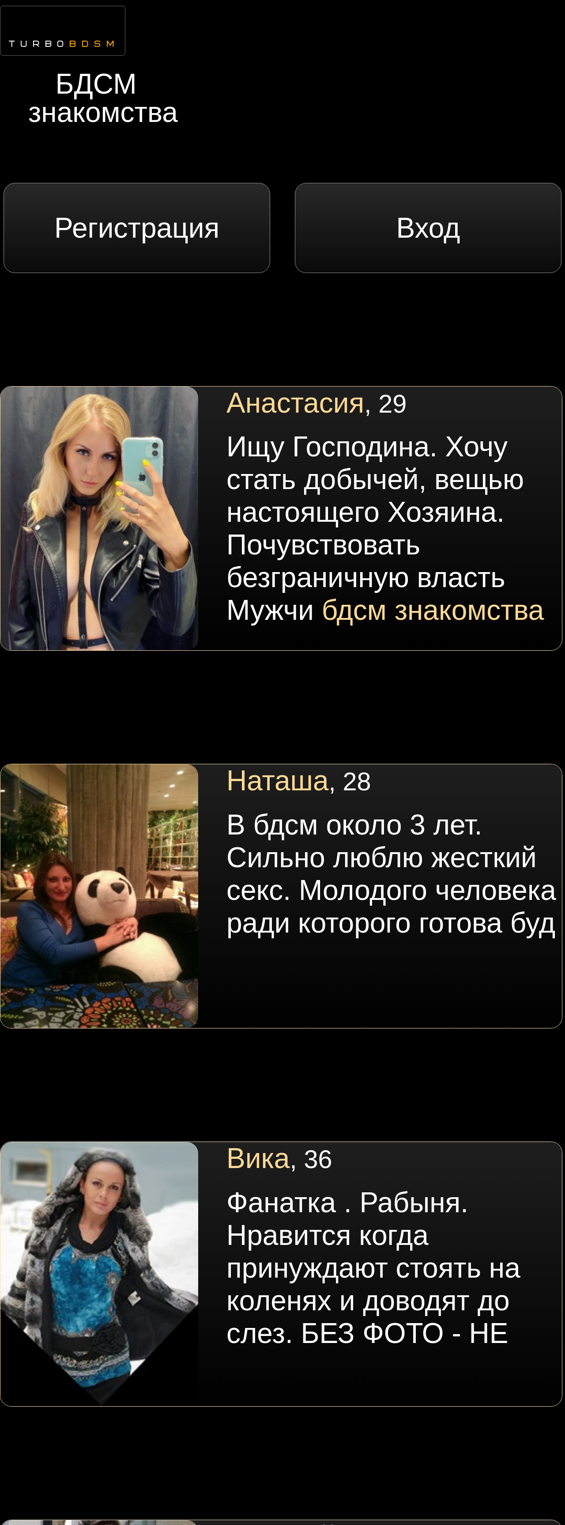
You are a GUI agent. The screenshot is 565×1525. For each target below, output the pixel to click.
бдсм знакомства (433, 610)
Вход (428, 228)
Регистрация (136, 228)
